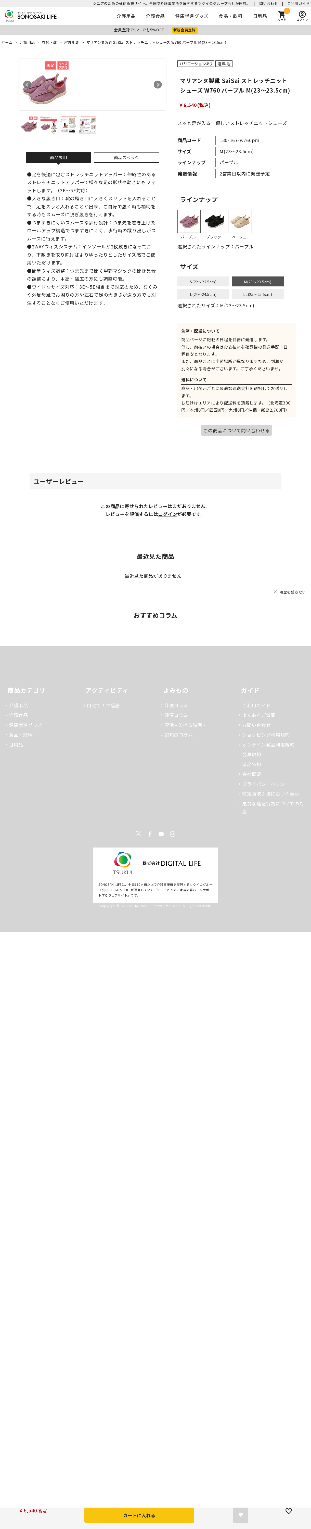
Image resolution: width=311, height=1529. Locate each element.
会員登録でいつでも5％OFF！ (141, 29)
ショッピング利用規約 (266, 734)
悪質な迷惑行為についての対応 (273, 807)
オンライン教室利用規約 (268, 744)
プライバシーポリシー (266, 783)
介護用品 (126, 16)
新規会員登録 (184, 29)
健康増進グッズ (192, 16)
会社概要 (251, 773)
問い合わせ (268, 3)
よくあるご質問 (259, 715)
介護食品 (155, 16)
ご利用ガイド (298, 3)
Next (158, 85)
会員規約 (251, 754)
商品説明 (58, 157)
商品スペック (126, 157)
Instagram (172, 834)
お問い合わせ (256, 725)
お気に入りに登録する (240, 1515)
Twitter (138, 834)
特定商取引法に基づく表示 (271, 793)
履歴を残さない (293, 592)
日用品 (260, 16)
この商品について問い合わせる (236, 430)
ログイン (167, 514)
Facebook (150, 834)
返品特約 (251, 764)
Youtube (161, 834)
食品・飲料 (231, 16)
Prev (27, 85)
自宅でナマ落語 (103, 705)
